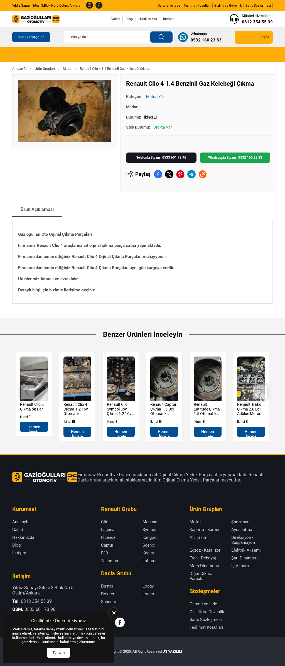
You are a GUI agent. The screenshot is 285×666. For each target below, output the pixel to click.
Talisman (109, 560)
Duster (107, 586)
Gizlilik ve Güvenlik (228, 6)
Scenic (148, 545)
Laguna (107, 529)
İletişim (168, 19)
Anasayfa (19, 69)
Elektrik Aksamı (246, 550)
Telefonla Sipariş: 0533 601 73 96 (161, 157)
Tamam (59, 652)
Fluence (108, 537)
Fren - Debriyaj (203, 558)
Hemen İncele (34, 428)
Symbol (149, 529)
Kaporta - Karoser (206, 529)
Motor (67, 69)
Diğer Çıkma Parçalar (201, 576)
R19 (104, 553)
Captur (107, 545)
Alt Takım (198, 537)
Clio (162, 96)
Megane (149, 521)
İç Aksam (240, 565)
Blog (129, 19)
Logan (148, 593)
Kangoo (149, 537)
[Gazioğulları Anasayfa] (36, 19)
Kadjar (148, 553)
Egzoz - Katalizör (205, 550)
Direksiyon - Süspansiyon (243, 540)
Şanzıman (240, 521)
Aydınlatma (241, 529)
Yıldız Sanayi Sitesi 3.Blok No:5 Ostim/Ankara (46, 6)
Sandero (108, 601)
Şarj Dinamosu (245, 558)
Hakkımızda (148, 19)
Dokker (107, 593)
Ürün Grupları (45, 69)
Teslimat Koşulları (197, 6)
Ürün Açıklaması (37, 209)
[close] (113, 612)
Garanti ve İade (169, 6)
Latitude (150, 560)
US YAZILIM (172, 651)
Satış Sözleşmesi (258, 6)
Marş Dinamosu (204, 565)
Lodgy (148, 586)
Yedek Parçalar (31, 37)
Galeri (115, 19)
